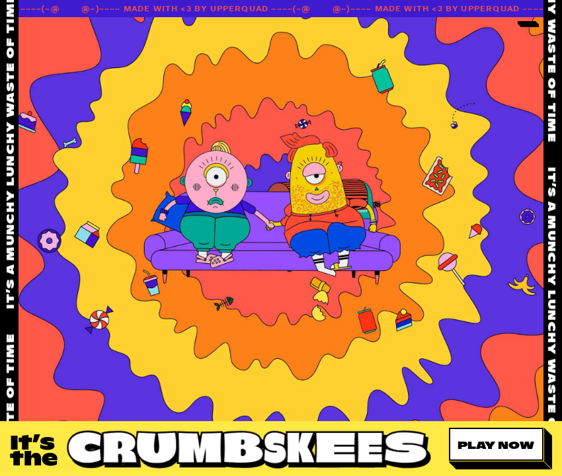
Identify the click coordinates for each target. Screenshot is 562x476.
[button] (501, 448)
